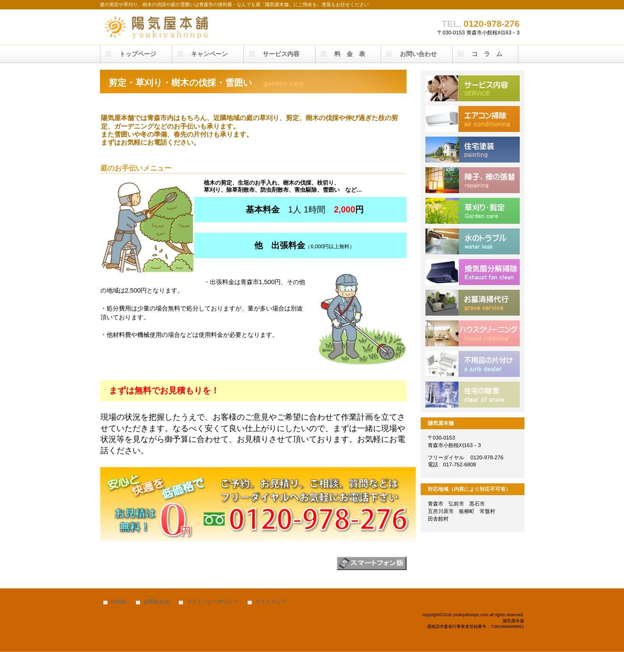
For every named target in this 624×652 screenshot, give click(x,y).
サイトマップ (270, 601)
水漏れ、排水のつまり (472, 241)
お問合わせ (156, 601)
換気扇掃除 (472, 272)
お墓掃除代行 (472, 303)
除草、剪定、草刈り (472, 211)
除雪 (472, 395)
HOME (119, 601)
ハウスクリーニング (472, 333)
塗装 (472, 150)
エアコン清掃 (472, 119)
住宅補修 (472, 180)
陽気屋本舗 (194, 27)
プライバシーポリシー (212, 601)
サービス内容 (472, 88)
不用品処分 (472, 364)
